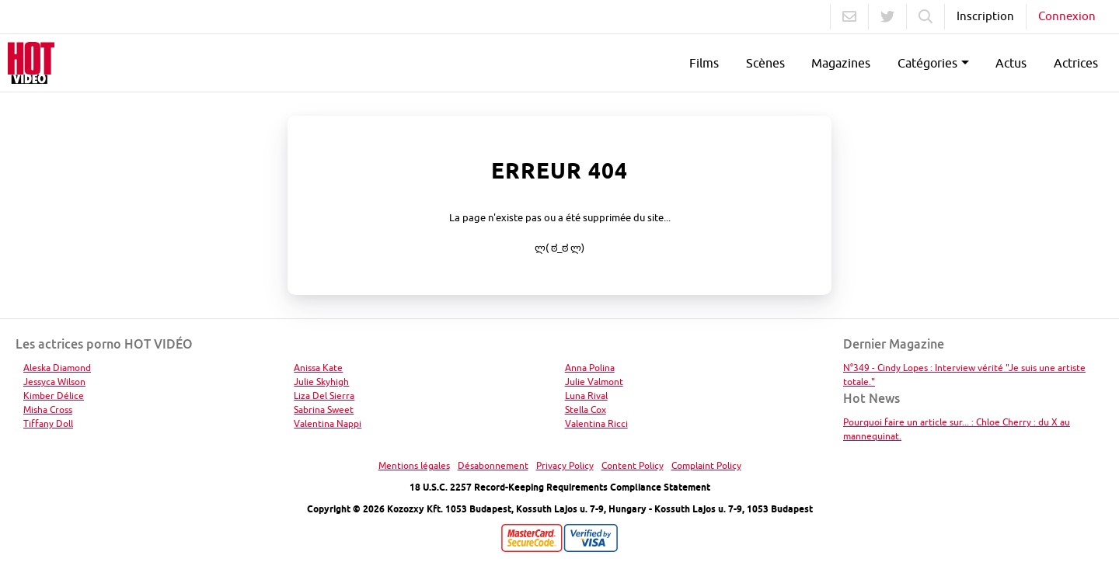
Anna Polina (590, 367)
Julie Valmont (594, 381)
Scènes (765, 63)
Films (704, 63)
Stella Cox (585, 409)
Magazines (840, 63)
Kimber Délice (53, 395)
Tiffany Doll (48, 423)
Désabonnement (493, 465)
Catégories (927, 63)
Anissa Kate (318, 367)
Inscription (985, 16)
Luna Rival (586, 395)
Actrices (1076, 63)
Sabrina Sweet (324, 409)
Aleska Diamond (57, 367)
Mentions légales (414, 465)
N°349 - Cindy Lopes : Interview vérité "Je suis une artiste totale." (964, 374)
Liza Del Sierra (324, 395)
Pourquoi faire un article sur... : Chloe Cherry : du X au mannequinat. (956, 429)
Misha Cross (47, 409)
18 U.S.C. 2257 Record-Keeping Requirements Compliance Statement (560, 487)
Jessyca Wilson (54, 381)
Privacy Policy (565, 465)
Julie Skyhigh (321, 381)
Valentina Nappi (327, 423)
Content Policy (632, 465)
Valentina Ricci (596, 423)
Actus (1011, 63)
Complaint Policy (706, 465)
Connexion (1067, 16)
